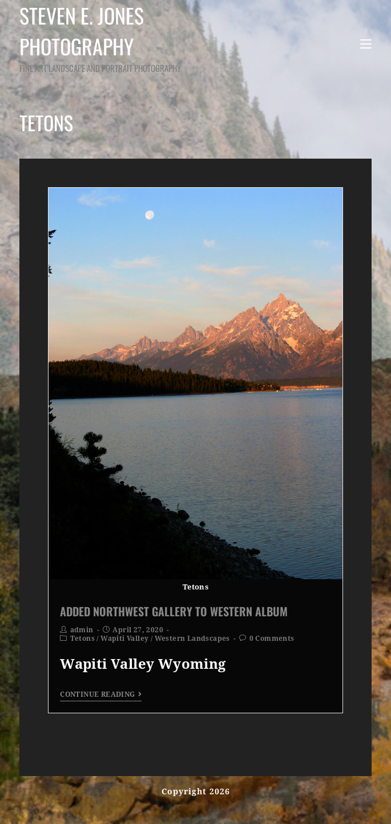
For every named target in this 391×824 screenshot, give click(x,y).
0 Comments (272, 639)
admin (82, 630)
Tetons (82, 639)
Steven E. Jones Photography (122, 37)
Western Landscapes (192, 639)
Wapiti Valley (124, 639)
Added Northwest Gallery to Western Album (174, 611)
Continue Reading (101, 694)
